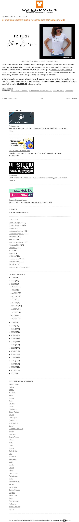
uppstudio (69, 91)
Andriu (11, 395)
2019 (13, 335)
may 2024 (14, 306)
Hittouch (12, 440)
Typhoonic (12, 504)
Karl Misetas (13, 451)
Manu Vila (12, 456)
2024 (13, 284)
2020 (13, 332)
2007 (13, 373)
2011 (13, 361)
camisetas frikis (14, 245)
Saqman (12, 493)
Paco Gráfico (13, 473)
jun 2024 (14, 303)
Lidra (10, 454)
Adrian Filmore (14, 384)
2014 (13, 351)
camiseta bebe (14, 262)
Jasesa (11, 448)
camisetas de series (19, 91)
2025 (13, 281)
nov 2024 (14, 287)
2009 (13, 367)
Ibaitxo (11, 443)
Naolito (11, 465)
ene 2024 (14, 318)
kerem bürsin (58, 91)
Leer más (68, 520)
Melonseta (12, 459)
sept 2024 (14, 293)
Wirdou (11, 509)
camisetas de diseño (16, 242)
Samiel (11, 484)
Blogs (11, 250)
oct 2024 (14, 290)
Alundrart (12, 392)
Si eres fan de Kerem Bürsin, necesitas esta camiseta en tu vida (40, 61)
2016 (13, 345)
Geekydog (12, 434)
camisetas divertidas (16, 231)
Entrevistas (13, 264)
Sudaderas (13, 236)
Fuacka (11, 431)
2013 (13, 354)
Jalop (11, 445)
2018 (13, 338)
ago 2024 (14, 296)
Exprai (11, 426)
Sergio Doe (13, 495)
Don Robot (12, 420)
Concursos (13, 248)
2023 (13, 322)
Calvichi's (12, 404)
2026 (13, 277)
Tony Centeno (14, 501)
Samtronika (13, 487)
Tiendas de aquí (15, 223)
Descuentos (13, 228)
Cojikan (11, 406)
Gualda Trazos (14, 437)
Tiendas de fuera (15, 225)
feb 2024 (14, 315)
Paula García (13, 476)
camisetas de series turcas (40, 91)
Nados (11, 462)
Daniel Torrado (14, 412)
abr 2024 (14, 309)
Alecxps (11, 390)
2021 (13, 329)
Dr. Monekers (13, 423)
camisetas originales (16, 234)
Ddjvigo (11, 415)
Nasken (11, 468)
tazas (11, 253)
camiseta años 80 (15, 259)
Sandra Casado (14, 490)
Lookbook (12, 256)
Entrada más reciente (9, 98)
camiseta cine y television (18, 267)
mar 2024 (14, 312)
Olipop (11, 470)
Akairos (11, 387)
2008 (13, 370)
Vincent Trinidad (14, 507)
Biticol (11, 401)
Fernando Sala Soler (16, 429)
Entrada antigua (71, 98)
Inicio (41, 98)
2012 (13, 357)
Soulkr (11, 498)
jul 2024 (14, 299)
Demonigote (13, 417)
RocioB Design (14, 482)
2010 (13, 364)
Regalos (12, 239)
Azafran (11, 398)
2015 (13, 348)
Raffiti (11, 479)
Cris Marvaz (13, 409)
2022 (13, 326)
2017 (13, 341)
